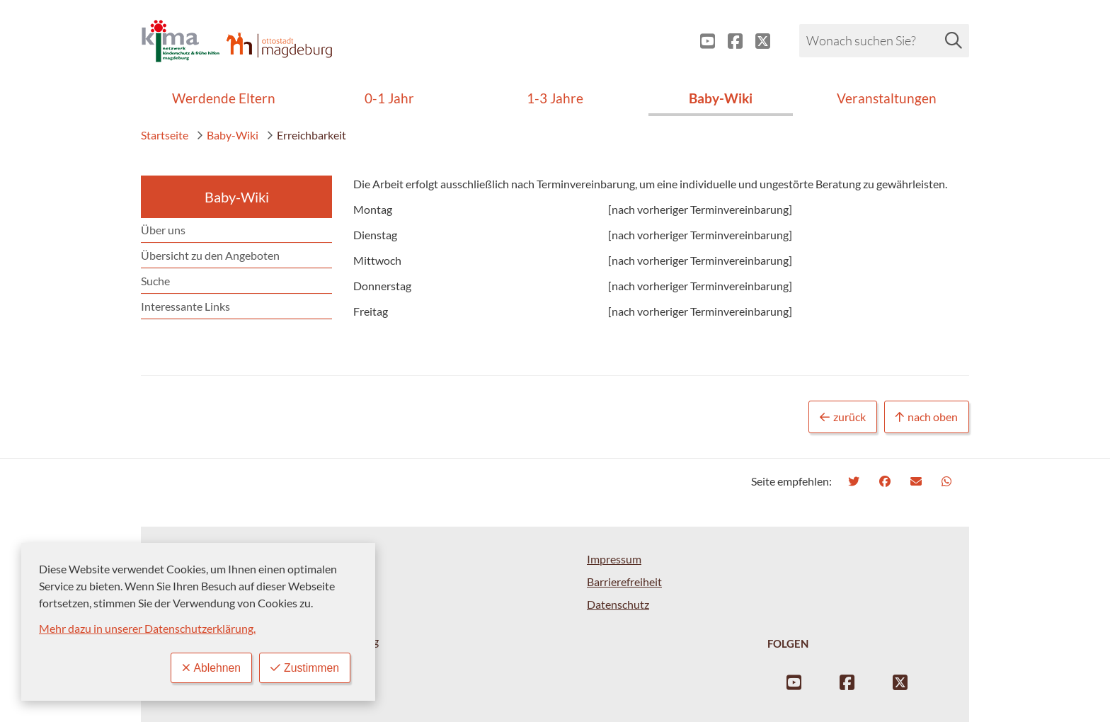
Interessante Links (185, 306)
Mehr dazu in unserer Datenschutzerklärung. (147, 628)
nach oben (927, 417)
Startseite (164, 135)
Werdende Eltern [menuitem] (223, 98)
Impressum (614, 559)
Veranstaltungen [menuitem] (887, 98)
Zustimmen (304, 667)
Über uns (163, 229)
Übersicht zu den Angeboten (210, 255)
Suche (155, 280)
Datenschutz (618, 604)
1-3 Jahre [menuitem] (555, 98)
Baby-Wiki (227, 135)
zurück (843, 417)
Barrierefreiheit (624, 581)
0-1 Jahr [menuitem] (389, 98)
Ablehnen (210, 667)
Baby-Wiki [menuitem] (721, 98)
